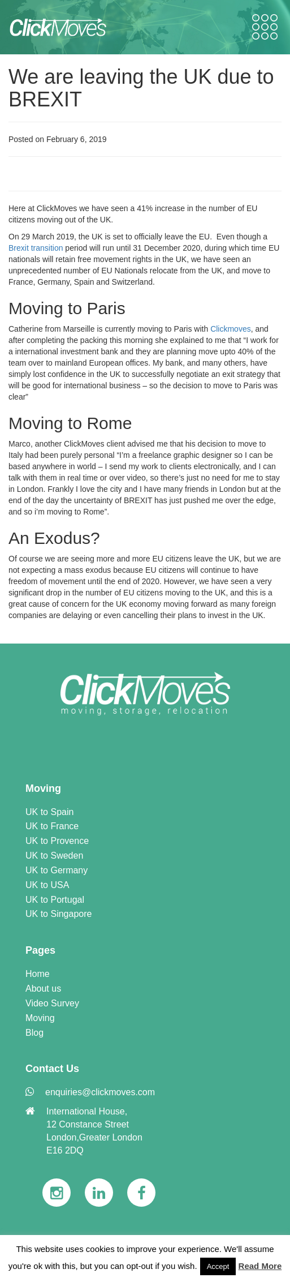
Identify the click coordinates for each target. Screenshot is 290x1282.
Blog (34, 1032)
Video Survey (52, 1003)
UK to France (52, 826)
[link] (145, 693)
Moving (40, 1018)
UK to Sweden (54, 855)
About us (43, 988)
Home (37, 974)
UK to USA (47, 885)
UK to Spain (49, 812)
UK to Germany (56, 870)
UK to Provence (57, 841)
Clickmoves (230, 328)
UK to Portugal (54, 899)
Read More (260, 1266)
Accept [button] (218, 1266)
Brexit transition (35, 247)
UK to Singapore (58, 914)
